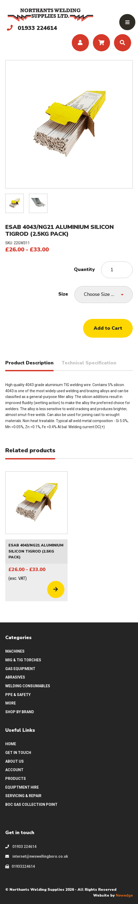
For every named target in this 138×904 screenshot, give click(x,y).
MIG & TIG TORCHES (23, 660)
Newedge (124, 895)
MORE (10, 703)
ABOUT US (14, 761)
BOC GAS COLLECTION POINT (31, 804)
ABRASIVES (15, 677)
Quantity (84, 269)
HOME (10, 744)
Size (63, 294)
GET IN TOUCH (18, 753)
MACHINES (15, 651)
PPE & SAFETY (18, 695)
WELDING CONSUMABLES (27, 686)
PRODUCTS (15, 778)
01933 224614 (20, 846)
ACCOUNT (14, 770)
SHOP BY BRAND (19, 712)
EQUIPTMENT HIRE (22, 787)
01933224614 (20, 866)
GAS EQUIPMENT (20, 669)
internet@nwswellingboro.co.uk (36, 856)
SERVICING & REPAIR (23, 796)
